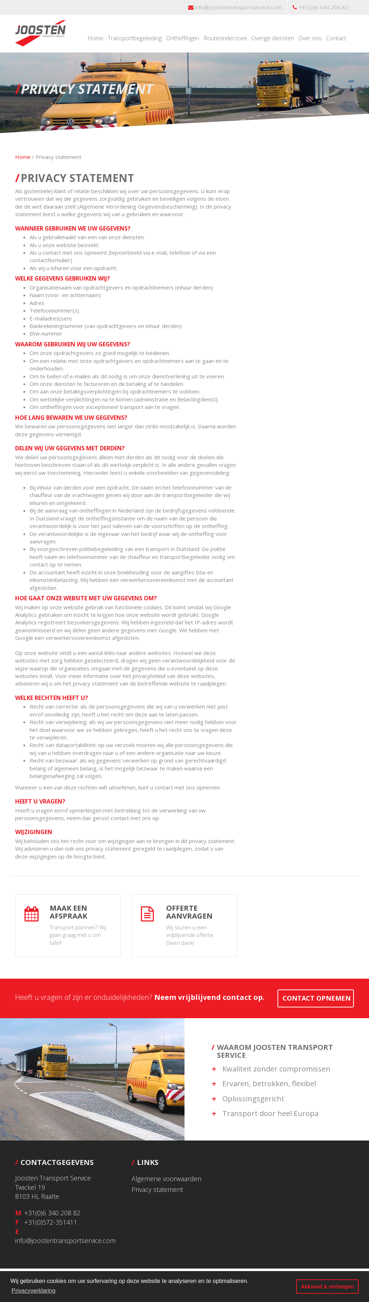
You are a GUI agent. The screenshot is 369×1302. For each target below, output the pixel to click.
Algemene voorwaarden (166, 1178)
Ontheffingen (182, 38)
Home (95, 38)
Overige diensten (272, 38)
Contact (336, 38)
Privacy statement (157, 1189)
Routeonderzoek (225, 38)
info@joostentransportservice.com (65, 1240)
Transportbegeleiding (135, 38)
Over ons (310, 38)
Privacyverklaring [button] (33, 1291)
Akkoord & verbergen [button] (327, 1286)
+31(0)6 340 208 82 (52, 1212)
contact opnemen (317, 998)
